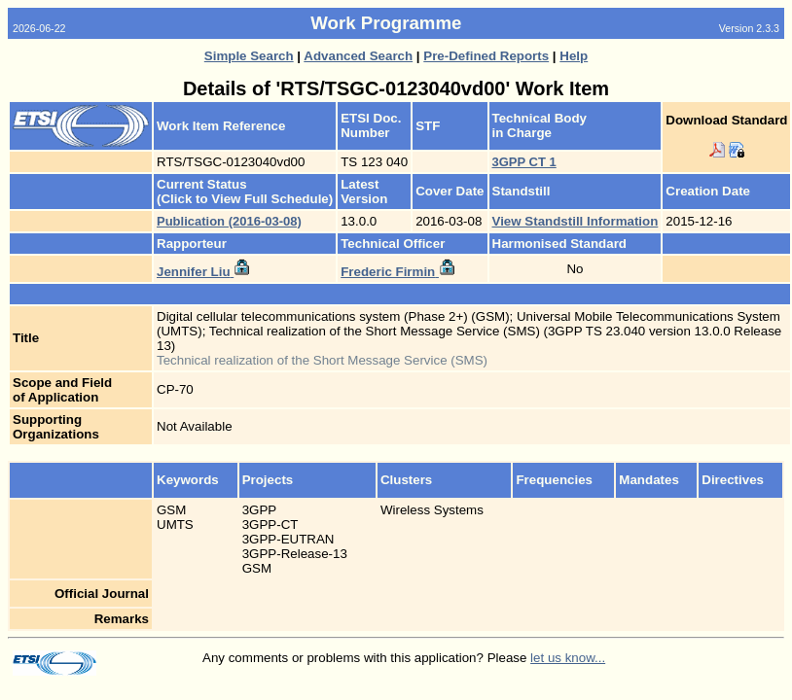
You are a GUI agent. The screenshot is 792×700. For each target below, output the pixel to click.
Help (573, 56)
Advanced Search (358, 56)
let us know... (567, 657)
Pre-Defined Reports (486, 56)
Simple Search (249, 56)
